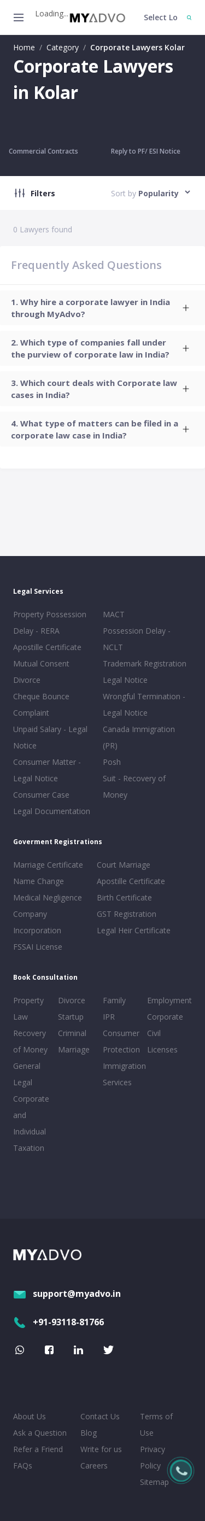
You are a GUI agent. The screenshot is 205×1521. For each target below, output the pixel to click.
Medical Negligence (47, 897)
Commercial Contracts (43, 151)
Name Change (38, 881)
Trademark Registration (144, 663)
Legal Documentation (51, 811)
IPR (109, 1016)
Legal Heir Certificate (134, 930)
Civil (154, 1033)
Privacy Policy (152, 1457)
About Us (29, 1416)
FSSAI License (37, 946)
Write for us (101, 1449)
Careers (94, 1465)
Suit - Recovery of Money (134, 786)
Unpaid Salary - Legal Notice (50, 737)
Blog (88, 1433)
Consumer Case (41, 794)
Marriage (74, 1049)
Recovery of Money (30, 1041)
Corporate (165, 1016)
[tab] (102, 307)
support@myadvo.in (67, 1294)
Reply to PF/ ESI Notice (145, 151)
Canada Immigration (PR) (139, 737)
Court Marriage (123, 864)
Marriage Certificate (48, 864)
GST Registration (126, 914)
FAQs (22, 1465)
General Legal (26, 1074)
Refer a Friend (38, 1449)
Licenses (162, 1049)
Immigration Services (123, 1074)
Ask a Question (40, 1433)
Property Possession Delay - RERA (49, 622)
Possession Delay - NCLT (137, 638)
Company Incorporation (37, 922)
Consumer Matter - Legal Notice (47, 770)
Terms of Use (156, 1424)
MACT (114, 614)
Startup (71, 1016)
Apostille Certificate (47, 647)
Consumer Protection (121, 1041)
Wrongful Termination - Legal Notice (144, 704)
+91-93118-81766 (58, 1322)
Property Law (28, 1008)
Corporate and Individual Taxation (31, 1123)
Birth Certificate (124, 897)
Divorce (71, 1000)
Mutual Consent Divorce (41, 671)
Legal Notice (125, 680)
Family (114, 1000)
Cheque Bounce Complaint (41, 704)
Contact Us (100, 1416)
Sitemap (154, 1482)
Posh (112, 762)
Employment (167, 1000)
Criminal (72, 1033)
